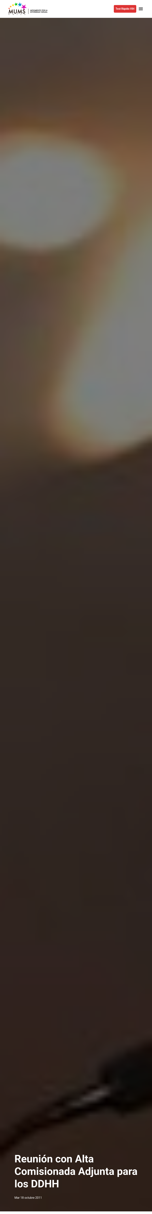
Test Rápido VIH (125, 8)
